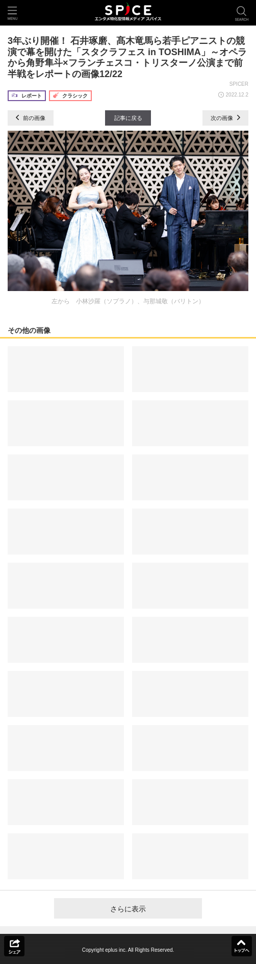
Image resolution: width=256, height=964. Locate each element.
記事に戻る (128, 118)
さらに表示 (128, 909)
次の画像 (225, 118)
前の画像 (30, 118)
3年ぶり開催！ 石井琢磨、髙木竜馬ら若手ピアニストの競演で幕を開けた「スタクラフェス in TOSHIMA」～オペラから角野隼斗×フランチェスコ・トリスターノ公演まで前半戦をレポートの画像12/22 (127, 57)
